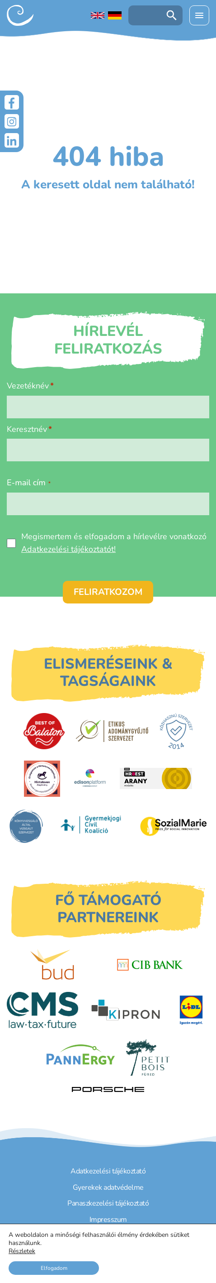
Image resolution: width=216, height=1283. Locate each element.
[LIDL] (191, 1010)
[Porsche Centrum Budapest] (108, 1089)
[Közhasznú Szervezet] (176, 731)
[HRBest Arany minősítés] (156, 778)
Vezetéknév (28, 385)
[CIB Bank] (150, 965)
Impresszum (108, 1220)
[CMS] (42, 1010)
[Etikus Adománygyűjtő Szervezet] (112, 731)
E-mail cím (29, 482)
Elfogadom (54, 1268)
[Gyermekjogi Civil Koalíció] (92, 826)
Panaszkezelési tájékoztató (108, 1203)
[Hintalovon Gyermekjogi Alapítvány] (42, 779)
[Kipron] (125, 1010)
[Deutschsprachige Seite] (115, 15)
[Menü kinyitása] (199, 15)
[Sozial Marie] (173, 826)
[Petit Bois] (147, 1057)
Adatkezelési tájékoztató (108, 1171)
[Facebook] (12, 102)
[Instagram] (12, 121)
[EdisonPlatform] (90, 779)
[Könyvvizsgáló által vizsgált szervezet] (26, 826)
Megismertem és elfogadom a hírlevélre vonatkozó (114, 543)
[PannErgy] (81, 1057)
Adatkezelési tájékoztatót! (68, 549)
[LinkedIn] (12, 140)
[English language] (97, 15)
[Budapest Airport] (66, 965)
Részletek (22, 1251)
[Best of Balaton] (44, 731)
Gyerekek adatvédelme (108, 1187)
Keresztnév (27, 429)
